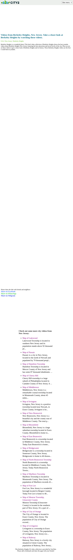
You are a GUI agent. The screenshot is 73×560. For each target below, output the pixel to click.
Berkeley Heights (18, 41)
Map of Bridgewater (31, 448)
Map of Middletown (31, 387)
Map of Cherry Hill (30, 375)
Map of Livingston (30, 526)
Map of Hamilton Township (34, 364)
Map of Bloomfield (30, 425)
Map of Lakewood (30, 338)
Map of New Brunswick (32, 413)
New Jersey (8, 41)
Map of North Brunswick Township (37, 460)
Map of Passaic (29, 352)
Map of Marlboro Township (34, 474)
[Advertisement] (36, 18)
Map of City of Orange (32, 511)
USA (2, 41)
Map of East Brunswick (32, 436)
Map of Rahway (29, 537)
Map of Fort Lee (29, 485)
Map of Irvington (29, 401)
